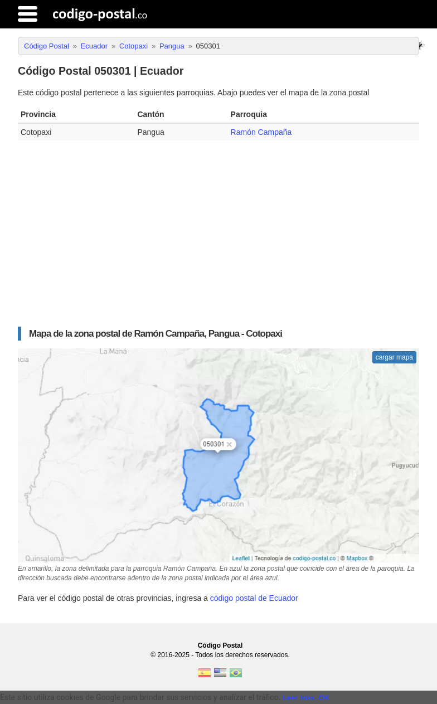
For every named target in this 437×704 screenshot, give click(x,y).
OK (324, 697)
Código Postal (220, 645)
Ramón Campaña (261, 132)
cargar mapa (394, 357)
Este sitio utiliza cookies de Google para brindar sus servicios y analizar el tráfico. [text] (140, 697)
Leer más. (300, 697)
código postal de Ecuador (254, 598)
